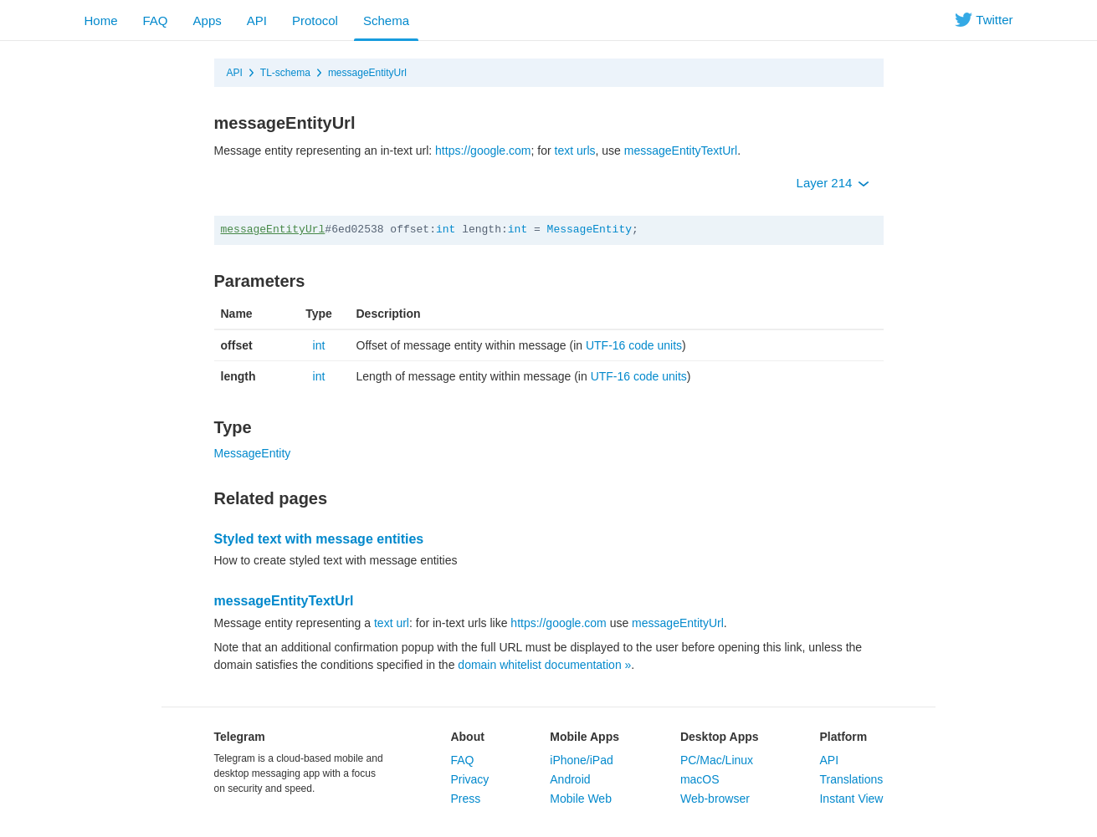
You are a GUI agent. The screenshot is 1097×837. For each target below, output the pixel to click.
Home (101, 20)
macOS (700, 779)
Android (570, 779)
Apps (207, 20)
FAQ (155, 20)
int (445, 229)
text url (391, 623)
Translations (851, 779)
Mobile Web (581, 798)
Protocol (315, 20)
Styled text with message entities (319, 539)
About (467, 736)
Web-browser (715, 798)
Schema (386, 20)
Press (465, 798)
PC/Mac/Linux (716, 760)
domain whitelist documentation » (544, 664)
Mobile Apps (584, 736)
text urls (575, 150)
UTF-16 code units (634, 345)
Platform (843, 736)
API (257, 20)
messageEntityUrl (367, 73)
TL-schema (285, 73)
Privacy (469, 779)
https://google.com (483, 150)
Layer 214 (833, 183)
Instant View (851, 798)
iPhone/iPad (581, 760)
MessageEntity (589, 229)
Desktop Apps (719, 736)
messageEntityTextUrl (680, 150)
